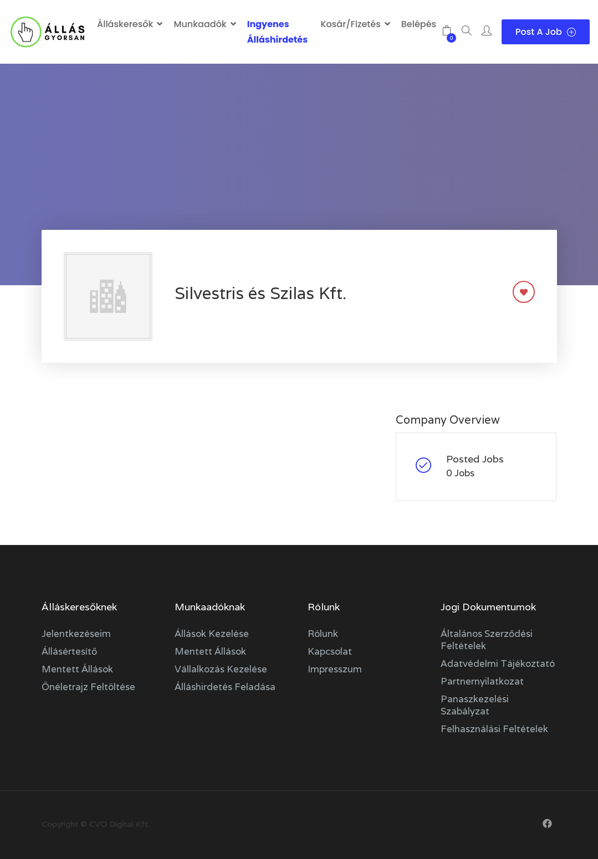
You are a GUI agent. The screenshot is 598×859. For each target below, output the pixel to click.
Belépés (418, 24)
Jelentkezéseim (76, 633)
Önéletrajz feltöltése (88, 687)
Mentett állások (77, 669)
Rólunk (323, 633)
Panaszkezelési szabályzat (475, 705)
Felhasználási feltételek (494, 729)
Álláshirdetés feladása (225, 687)
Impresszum (335, 669)
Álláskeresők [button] (125, 24)
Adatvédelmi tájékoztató (498, 663)
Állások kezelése (212, 633)
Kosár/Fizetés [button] (350, 24)
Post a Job (545, 31)
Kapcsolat (330, 651)
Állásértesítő (69, 651)
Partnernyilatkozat (482, 681)
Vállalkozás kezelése (221, 669)
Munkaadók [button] (199, 24)
